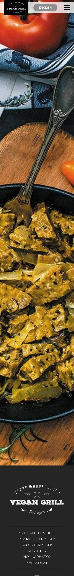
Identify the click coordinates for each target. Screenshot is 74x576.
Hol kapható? (37, 557)
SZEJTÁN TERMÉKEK (37, 533)
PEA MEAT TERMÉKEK (37, 539)
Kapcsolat (37, 563)
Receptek (37, 551)
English (45, 7)
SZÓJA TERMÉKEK (37, 545)
